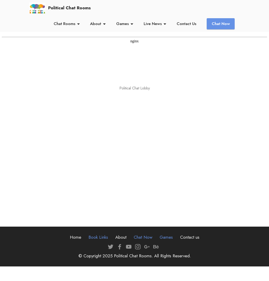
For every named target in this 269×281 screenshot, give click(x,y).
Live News (153, 24)
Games (122, 24)
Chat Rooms (64, 24)
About (95, 24)
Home (75, 237)
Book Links (98, 237)
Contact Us (186, 24)
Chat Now (221, 24)
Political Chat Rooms (69, 8)
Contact (187, 237)
